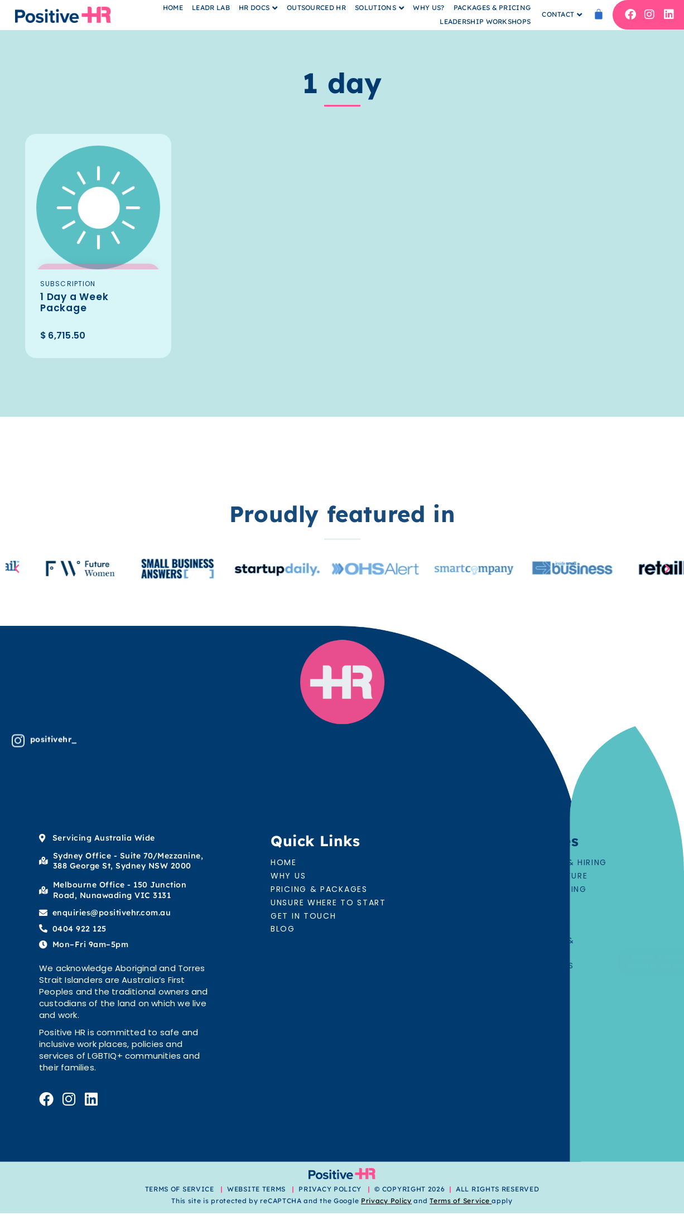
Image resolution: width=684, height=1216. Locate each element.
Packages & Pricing (492, 7)
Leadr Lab (211, 7)
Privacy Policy (386, 1203)
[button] (16, 571)
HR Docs (254, 7)
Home (173, 7)
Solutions (375, 7)
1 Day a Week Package (78, 303)
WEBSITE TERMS (257, 1192)
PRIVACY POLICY (330, 1192)
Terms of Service (459, 1203)
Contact (558, 14)
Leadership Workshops (485, 21)
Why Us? (428, 7)
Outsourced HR (316, 7)
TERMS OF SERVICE (179, 1192)
